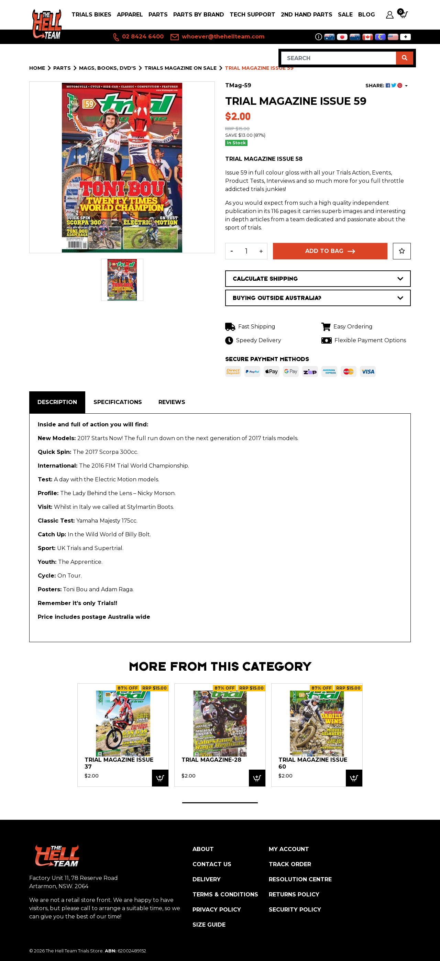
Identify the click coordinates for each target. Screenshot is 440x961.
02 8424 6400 (138, 37)
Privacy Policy (216, 909)
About (203, 849)
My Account (289, 849)
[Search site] (404, 58)
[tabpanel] (123, 735)
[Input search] (338, 58)
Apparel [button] (130, 14)
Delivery (206, 879)
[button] (402, 251)
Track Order (290, 864)
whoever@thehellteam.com (217, 37)
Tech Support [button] (252, 14)
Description (57, 402)
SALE (345, 14)
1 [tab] (220, 802)
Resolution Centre (300, 879)
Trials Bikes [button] (91, 14)
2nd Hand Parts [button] (306, 14)
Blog (366, 14)
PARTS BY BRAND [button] (198, 14)
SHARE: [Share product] (384, 85)
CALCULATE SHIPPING (318, 278)
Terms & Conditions (225, 894)
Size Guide (209, 924)
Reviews (171, 402)
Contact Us (211, 864)
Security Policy (295, 909)
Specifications (118, 402)
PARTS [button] (158, 14)
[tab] (57, 402)
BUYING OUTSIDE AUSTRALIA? (318, 298)
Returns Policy (294, 894)
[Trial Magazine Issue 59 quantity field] (246, 251)
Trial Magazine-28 (211, 760)
